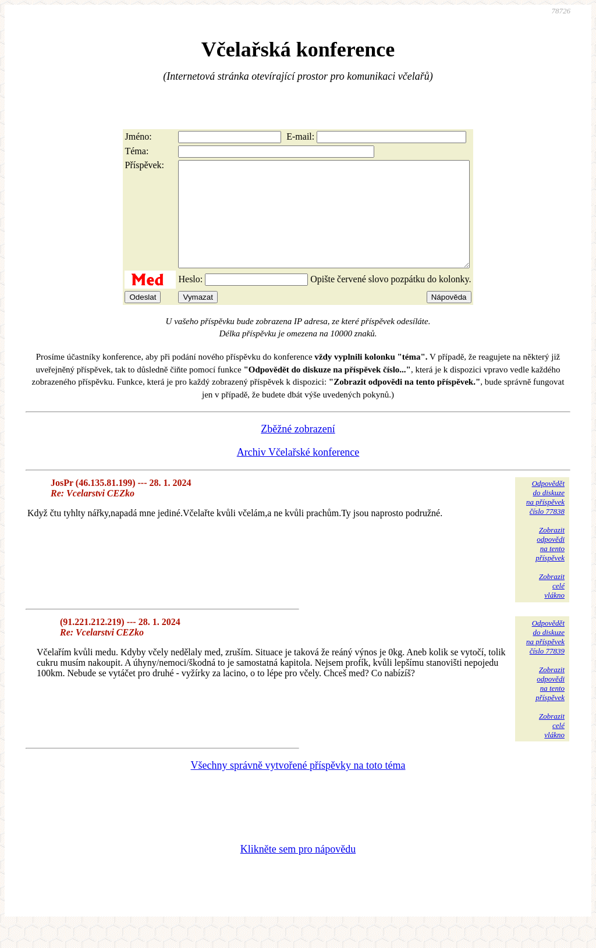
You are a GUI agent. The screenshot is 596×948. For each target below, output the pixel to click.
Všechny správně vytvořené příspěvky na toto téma (298, 786)
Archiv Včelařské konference (298, 473)
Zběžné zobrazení (298, 450)
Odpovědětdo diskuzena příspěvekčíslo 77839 (545, 658)
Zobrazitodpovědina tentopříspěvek (550, 564)
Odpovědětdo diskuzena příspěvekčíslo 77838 (545, 518)
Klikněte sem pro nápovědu (298, 870)
